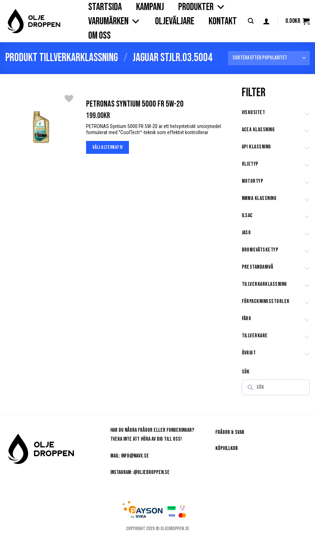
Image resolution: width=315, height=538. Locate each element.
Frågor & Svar (229, 432)
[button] (251, 21)
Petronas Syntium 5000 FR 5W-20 (135, 104)
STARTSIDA (105, 7)
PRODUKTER (202, 7)
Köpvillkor (226, 448)
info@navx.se (135, 456)
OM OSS (99, 35)
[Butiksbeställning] (269, 58)
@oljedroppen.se (151, 472)
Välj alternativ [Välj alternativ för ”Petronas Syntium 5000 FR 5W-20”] (107, 147)
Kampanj (150, 7)
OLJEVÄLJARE (174, 21)
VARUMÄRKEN (114, 21)
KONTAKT (223, 21)
